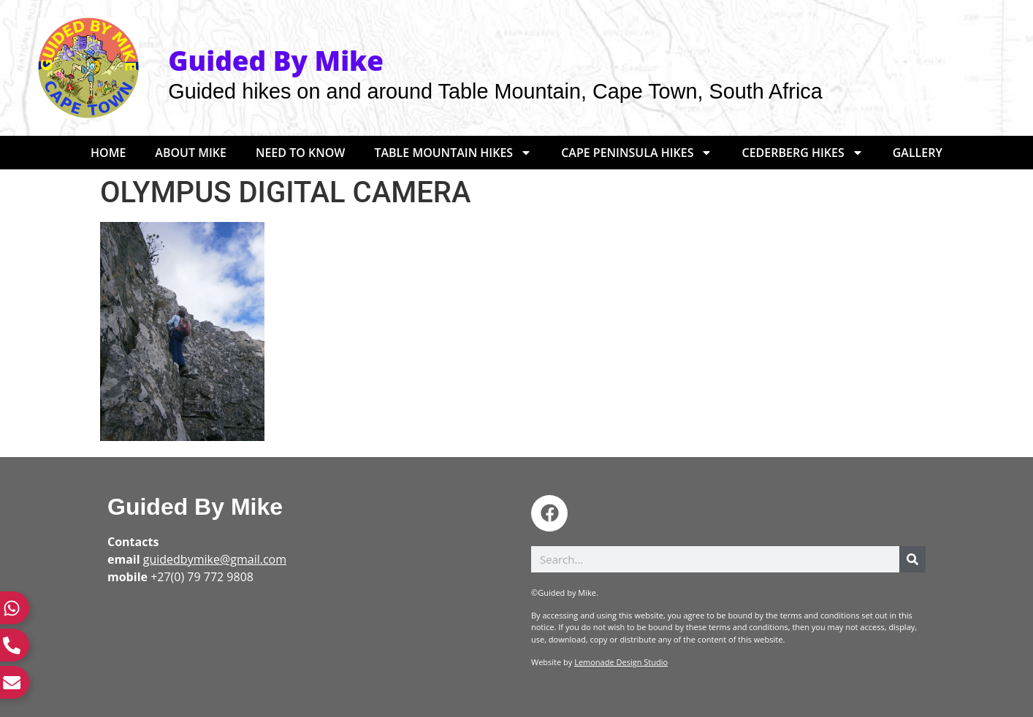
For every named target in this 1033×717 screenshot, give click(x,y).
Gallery (917, 153)
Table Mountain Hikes (453, 152)
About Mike (190, 153)
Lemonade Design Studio (621, 661)
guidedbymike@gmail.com (214, 559)
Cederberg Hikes (802, 152)
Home (108, 153)
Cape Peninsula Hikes (636, 152)
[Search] (912, 559)
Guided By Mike (195, 507)
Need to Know (301, 153)
